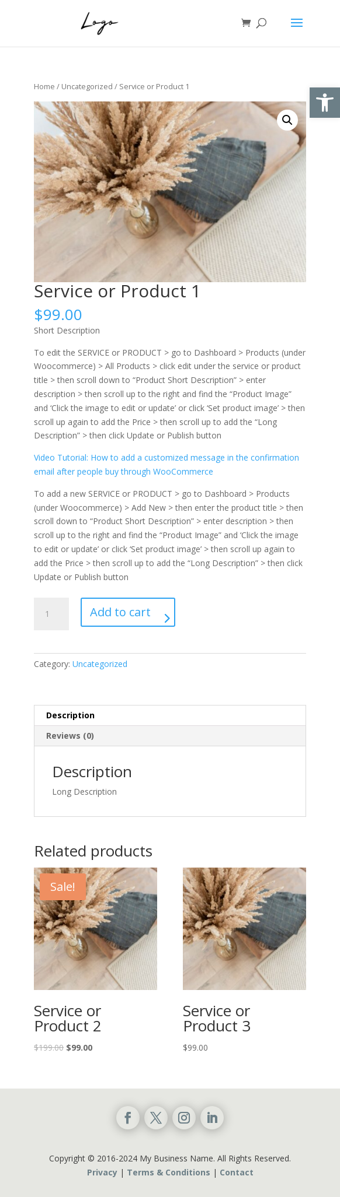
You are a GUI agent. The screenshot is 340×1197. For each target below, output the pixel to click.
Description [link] (70, 715)
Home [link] (44, 86)
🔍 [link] (287, 120)
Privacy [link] (102, 1172)
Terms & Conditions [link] (168, 1172)
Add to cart (120, 612)
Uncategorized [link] (87, 86)
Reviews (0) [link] (70, 735)
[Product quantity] (51, 614)
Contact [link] (237, 1172)
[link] (325, 102)
